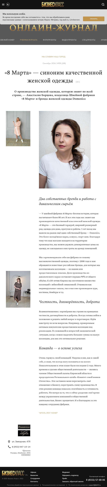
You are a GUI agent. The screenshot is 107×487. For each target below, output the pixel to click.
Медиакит (66, 472)
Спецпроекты (88, 40)
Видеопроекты (69, 40)
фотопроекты (49, 40)
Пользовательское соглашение (53, 485)
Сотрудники (35, 478)
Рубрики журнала (28, 40)
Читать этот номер (48, 413)
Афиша (33, 472)
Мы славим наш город (53, 57)
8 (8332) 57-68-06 (95, 479)
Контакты (34, 481)
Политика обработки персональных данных (23, 485)
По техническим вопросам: (84, 485)
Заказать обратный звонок (73, 481)
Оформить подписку (70, 475)
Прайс (64, 478)
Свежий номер (7, 40)
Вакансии (34, 475)
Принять (93, 19)
